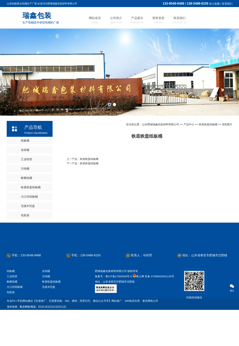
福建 (147, 314)
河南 (135, 314)
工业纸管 (26, 159)
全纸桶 (25, 149)
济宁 (93, 314)
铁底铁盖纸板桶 (31, 187)
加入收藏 (214, 3)
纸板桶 (25, 140)
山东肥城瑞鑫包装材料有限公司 (160, 124)
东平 (123, 314)
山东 (2, 314)
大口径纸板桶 (29, 196)
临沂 (26, 314)
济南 (87, 314)
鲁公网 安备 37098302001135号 (153, 276)
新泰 (111, 314)
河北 (129, 314)
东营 (44, 314)
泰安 (81, 314)
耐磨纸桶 (26, 177)
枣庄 (63, 314)
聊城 (75, 314)
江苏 (141, 314)
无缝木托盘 (28, 205)
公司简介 (116, 20)
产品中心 (189, 124)
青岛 (99, 314)
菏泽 (105, 314)
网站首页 (95, 20)
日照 (50, 314)
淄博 (32, 314)
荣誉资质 (158, 20)
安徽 (153, 314)
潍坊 (20, 314)
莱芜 (69, 314)
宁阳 (117, 314)
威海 (38, 314)
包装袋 (25, 215)
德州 (8, 314)
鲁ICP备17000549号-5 (118, 276)
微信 (230, 288)
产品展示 (137, 20)
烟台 (14, 314)
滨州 (57, 314)
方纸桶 (25, 168)
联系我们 (227, 3)
